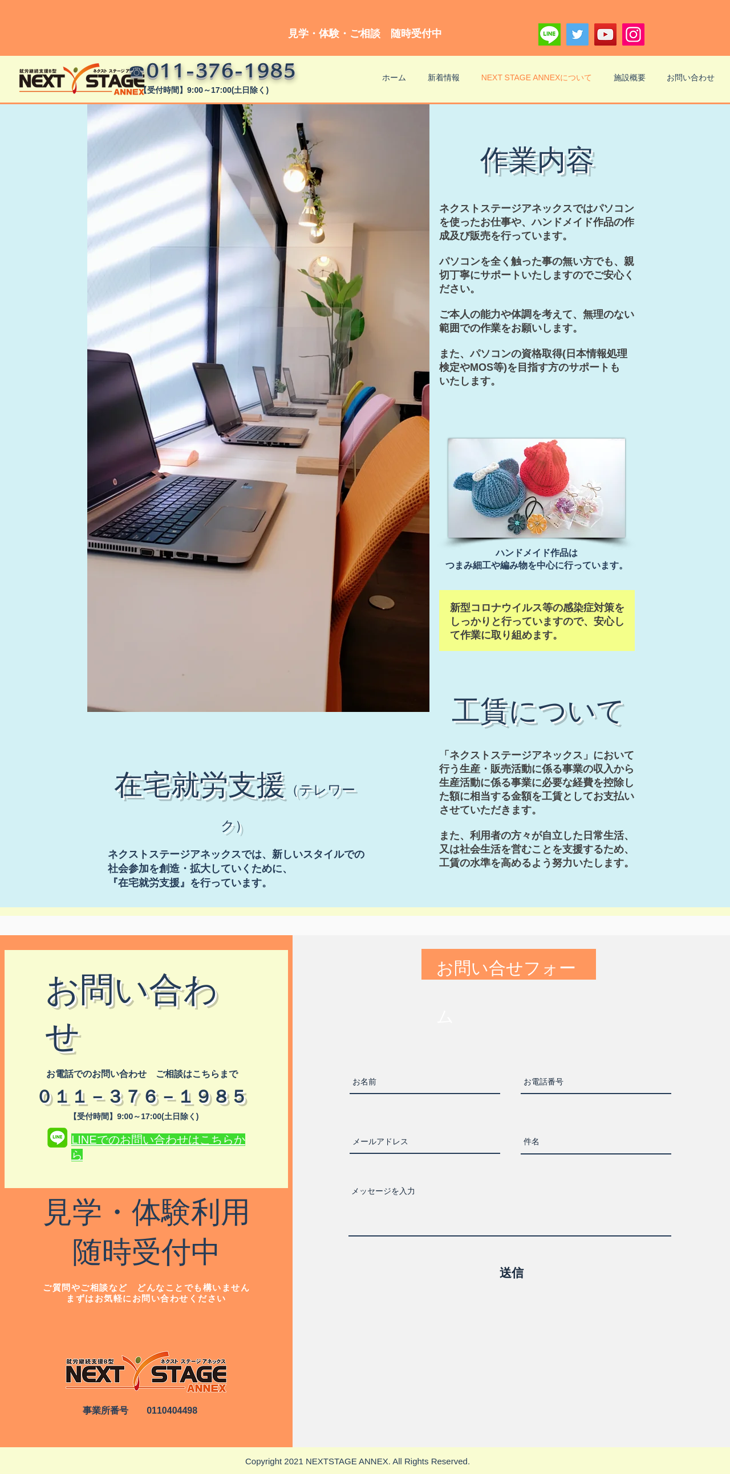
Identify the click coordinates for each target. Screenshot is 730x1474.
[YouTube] (605, 34)
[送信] (511, 1273)
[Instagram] (633, 34)
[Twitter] (577, 34)
